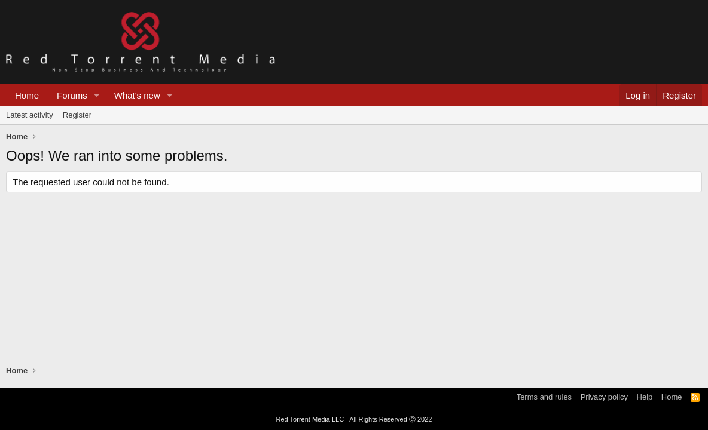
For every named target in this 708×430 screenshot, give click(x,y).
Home (27, 95)
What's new (137, 95)
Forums (72, 95)
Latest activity (29, 114)
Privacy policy (604, 396)
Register (77, 114)
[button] (97, 95)
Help (645, 396)
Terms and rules (544, 396)
